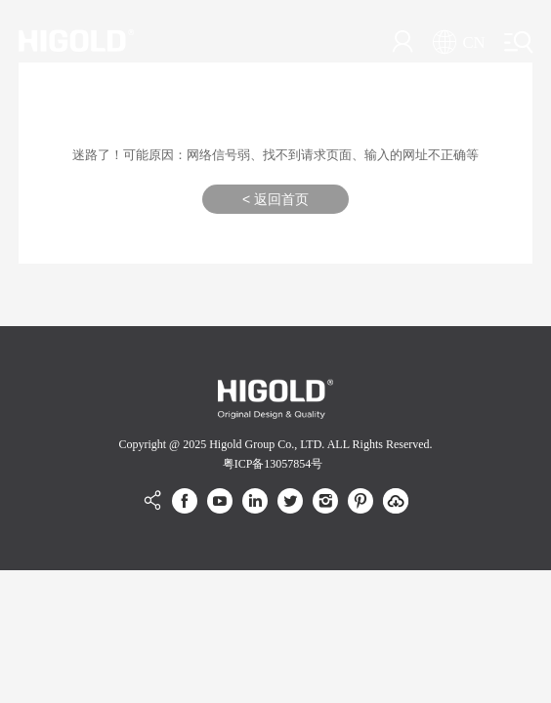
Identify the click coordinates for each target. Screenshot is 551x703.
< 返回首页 (275, 199)
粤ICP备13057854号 (273, 464)
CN (459, 42)
